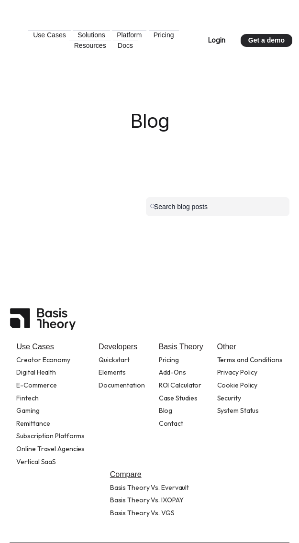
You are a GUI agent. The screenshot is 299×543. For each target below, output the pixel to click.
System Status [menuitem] (238, 410)
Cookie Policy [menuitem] (237, 385)
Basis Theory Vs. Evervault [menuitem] (149, 487)
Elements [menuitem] (112, 372)
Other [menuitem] (226, 347)
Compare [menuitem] (126, 474)
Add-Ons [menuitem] (172, 372)
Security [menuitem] (229, 398)
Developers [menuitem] (118, 347)
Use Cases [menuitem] (35, 347)
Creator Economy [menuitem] (43, 359)
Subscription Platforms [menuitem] (50, 436)
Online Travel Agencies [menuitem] (50, 448)
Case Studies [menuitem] (178, 398)
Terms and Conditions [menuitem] (250, 359)
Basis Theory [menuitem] (181, 347)
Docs (165, 45)
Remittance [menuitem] (33, 423)
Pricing (92, 45)
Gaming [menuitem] (27, 410)
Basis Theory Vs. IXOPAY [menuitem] (147, 500)
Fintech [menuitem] (27, 398)
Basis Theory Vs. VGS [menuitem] (142, 513)
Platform (169, 35)
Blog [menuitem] (166, 410)
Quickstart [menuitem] (114, 359)
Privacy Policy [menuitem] (237, 372)
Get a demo (266, 40)
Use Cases (89, 35)
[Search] (217, 206)
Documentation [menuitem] (122, 385)
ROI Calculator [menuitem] (180, 385)
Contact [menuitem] (171, 423)
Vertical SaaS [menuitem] (36, 461)
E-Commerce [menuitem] (36, 385)
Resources (130, 45)
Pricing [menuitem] (169, 359)
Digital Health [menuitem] (36, 372)
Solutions (131, 35)
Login (216, 40)
